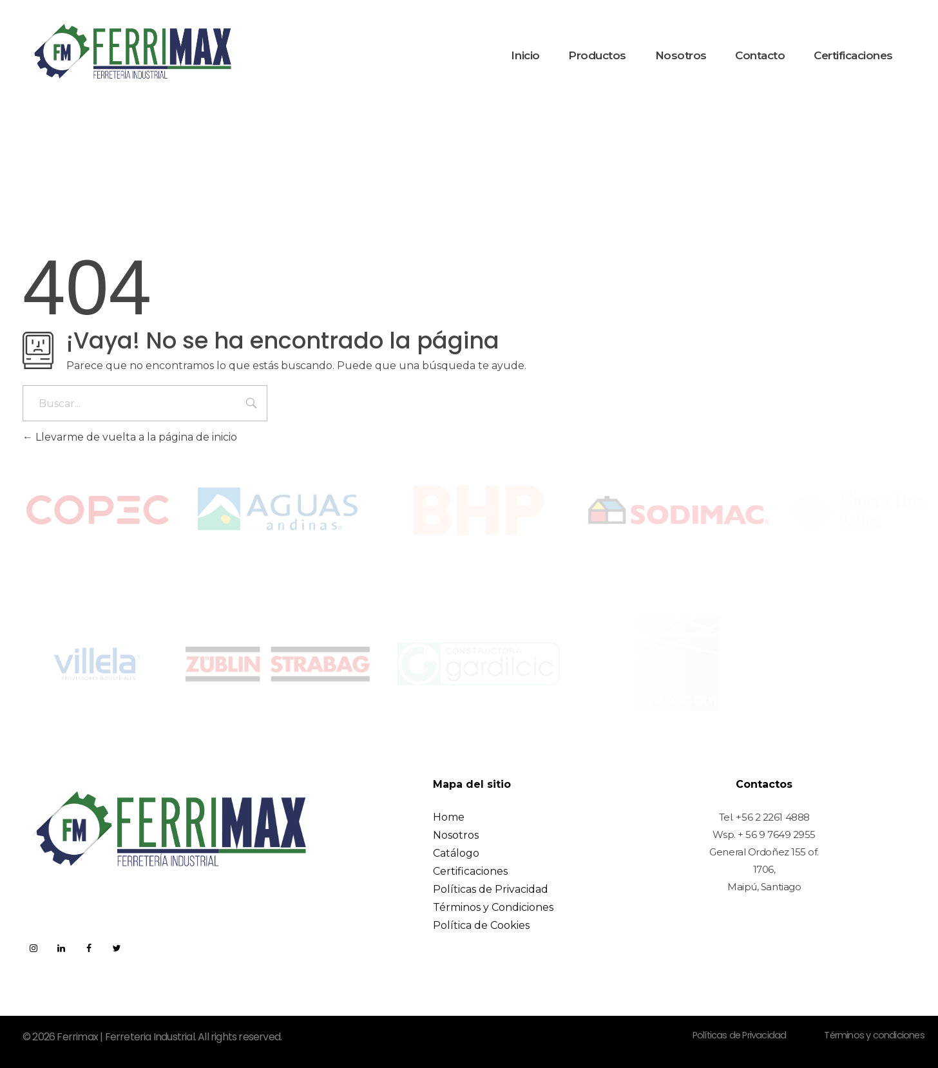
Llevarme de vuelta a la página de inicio (130, 437)
